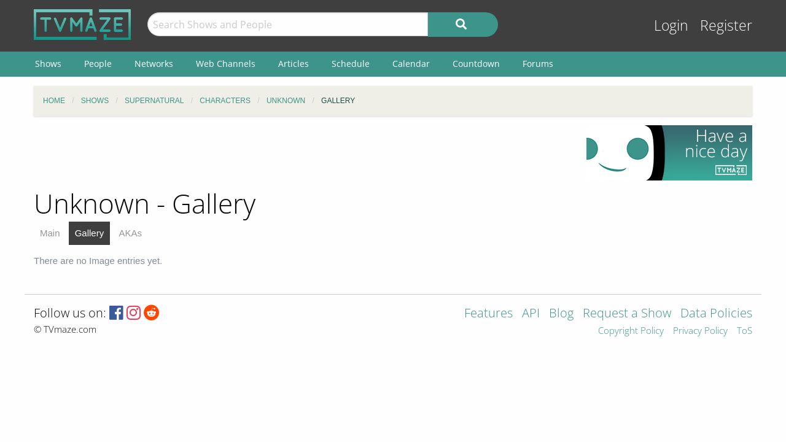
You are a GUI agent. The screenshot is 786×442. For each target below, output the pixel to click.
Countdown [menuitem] (476, 63)
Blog (561, 314)
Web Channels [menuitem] (225, 63)
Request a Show (627, 314)
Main (50, 233)
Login (671, 25)
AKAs (130, 233)
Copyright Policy (631, 331)
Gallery (89, 233)
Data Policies (716, 314)
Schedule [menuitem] (351, 63)
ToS (744, 331)
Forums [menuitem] (538, 63)
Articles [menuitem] (293, 63)
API (531, 314)
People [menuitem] (98, 63)
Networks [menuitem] (153, 63)
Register (726, 25)
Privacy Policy (700, 331)
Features (488, 314)
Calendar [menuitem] (411, 63)
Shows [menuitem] (48, 63)
